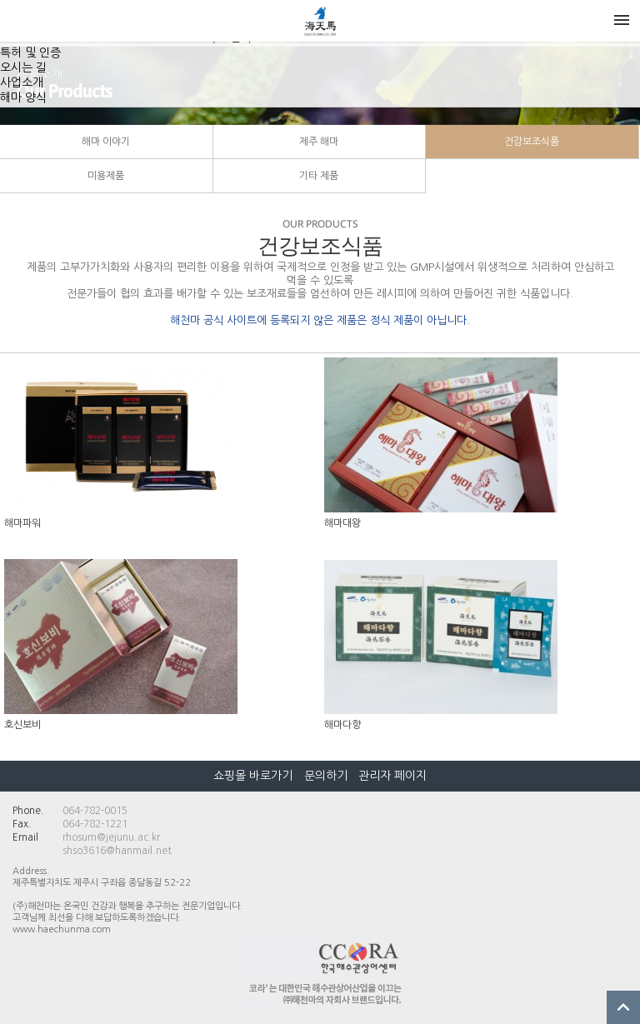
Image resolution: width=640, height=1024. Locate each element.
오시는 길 (23, 67)
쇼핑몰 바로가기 (254, 776)
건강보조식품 (531, 142)
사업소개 (21, 82)
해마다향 (342, 725)
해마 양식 (23, 97)
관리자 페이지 (392, 776)
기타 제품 (318, 176)
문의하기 (326, 776)
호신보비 (22, 725)
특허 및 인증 (30, 52)
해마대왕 (342, 523)
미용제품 (106, 176)
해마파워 (22, 523)
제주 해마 (318, 142)
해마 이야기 (106, 142)
